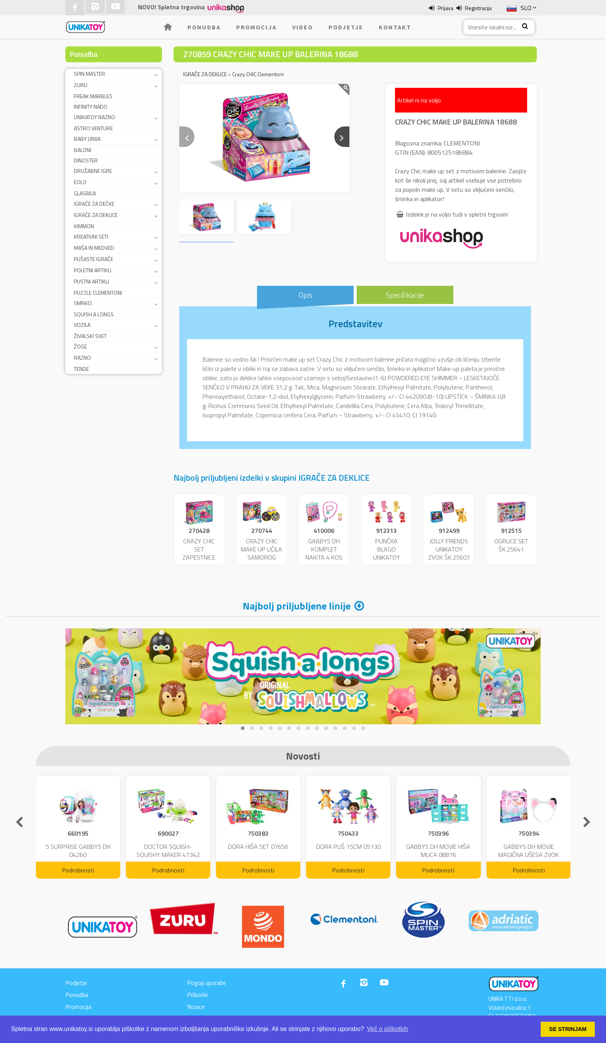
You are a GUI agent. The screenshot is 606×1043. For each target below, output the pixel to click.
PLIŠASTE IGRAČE (93, 259)
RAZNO (82, 357)
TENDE (81, 369)
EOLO (80, 182)
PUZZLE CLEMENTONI (98, 292)
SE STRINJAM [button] (568, 1029)
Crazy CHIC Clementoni (258, 74)
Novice (196, 1006)
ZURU (80, 85)
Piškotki (197, 994)
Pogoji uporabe (206, 982)
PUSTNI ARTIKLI (91, 281)
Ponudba (204, 27)
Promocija (256, 27)
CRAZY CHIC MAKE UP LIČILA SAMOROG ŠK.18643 (261, 553)
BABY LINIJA (87, 139)
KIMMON (84, 226)
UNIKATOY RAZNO (94, 117)
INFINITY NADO (90, 106)
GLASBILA (85, 193)
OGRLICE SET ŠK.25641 (511, 545)
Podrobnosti (78, 870)
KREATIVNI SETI (91, 236)
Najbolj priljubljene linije (297, 605)
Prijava (445, 8)
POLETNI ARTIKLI (92, 270)
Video (302, 27)
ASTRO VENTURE (93, 128)
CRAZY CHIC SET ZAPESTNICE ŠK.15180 (198, 553)
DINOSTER (86, 160)
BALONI (82, 150)
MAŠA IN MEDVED (94, 248)
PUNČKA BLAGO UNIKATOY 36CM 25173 (386, 553)
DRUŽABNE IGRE (93, 171)
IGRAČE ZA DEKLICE (95, 215)
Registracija (478, 8)
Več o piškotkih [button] (388, 1029)
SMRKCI (83, 303)
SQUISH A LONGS (94, 314)
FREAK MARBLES (93, 96)
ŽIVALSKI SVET (90, 336)
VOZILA (82, 325)
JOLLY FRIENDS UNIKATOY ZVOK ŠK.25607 (449, 549)
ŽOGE (80, 346)
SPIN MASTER (89, 74)
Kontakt (395, 27)
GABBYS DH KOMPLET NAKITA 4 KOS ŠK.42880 (323, 553)
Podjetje (346, 27)
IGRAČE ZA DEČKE (94, 204)
